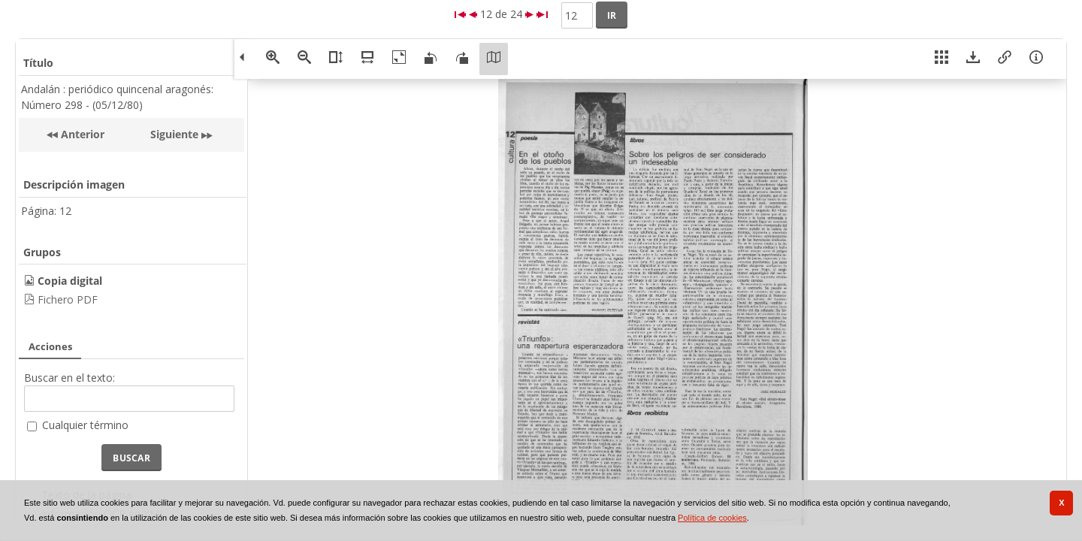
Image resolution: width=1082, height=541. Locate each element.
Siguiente (174, 134)
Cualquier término (85, 425)
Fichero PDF (68, 299)
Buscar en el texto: (69, 377)
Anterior (81, 134)
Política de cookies (712, 517)
